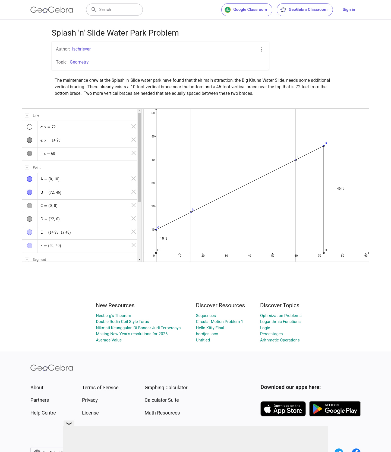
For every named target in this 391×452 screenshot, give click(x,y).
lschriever (81, 49)
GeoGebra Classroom (303, 10)
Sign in (349, 9)
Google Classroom (246, 10)
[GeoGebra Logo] (51, 10)
